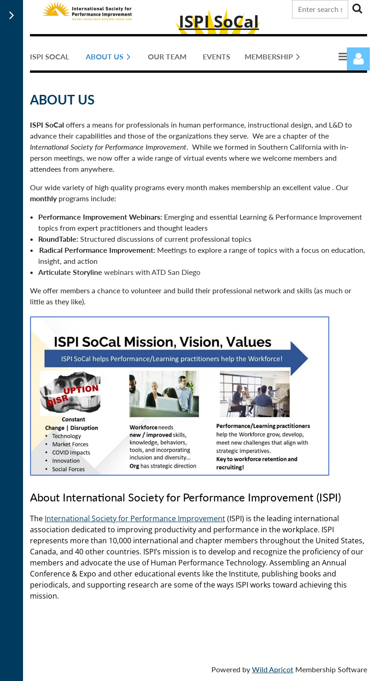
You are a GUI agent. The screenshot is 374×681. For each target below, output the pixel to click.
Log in (358, 58)
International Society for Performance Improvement (135, 518)
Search (357, 8)
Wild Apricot (272, 669)
